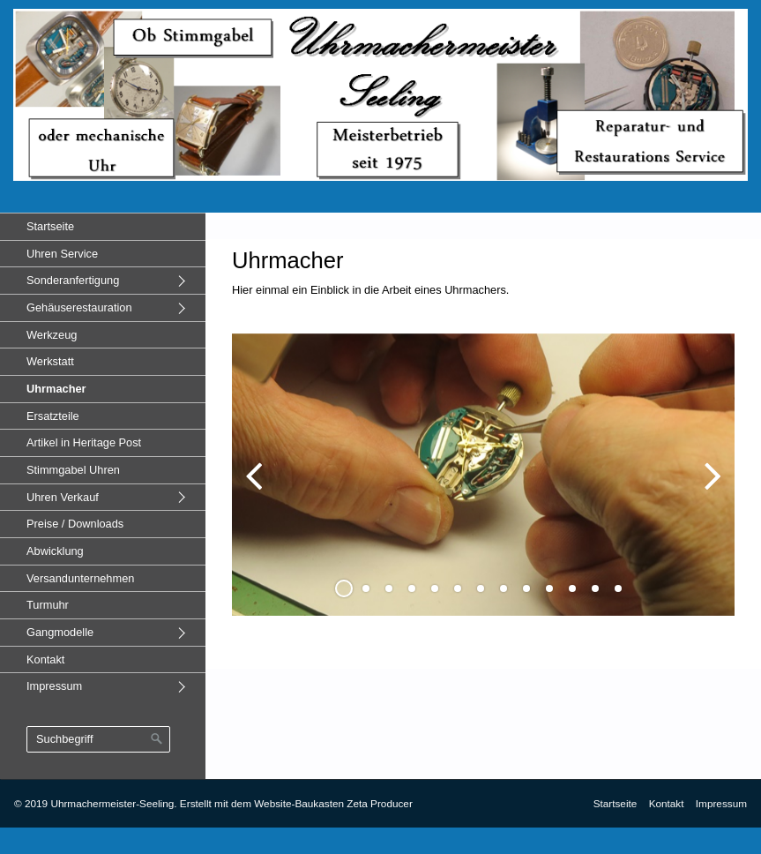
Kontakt (45, 659)
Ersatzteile (52, 416)
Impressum (54, 686)
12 (595, 588)
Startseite (50, 226)
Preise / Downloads (74, 523)
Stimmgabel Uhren (73, 469)
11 (572, 588)
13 (618, 588)
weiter (708, 489)
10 (549, 588)
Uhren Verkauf (62, 497)
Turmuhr (47, 604)
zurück (258, 489)
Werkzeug (51, 334)
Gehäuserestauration (79, 307)
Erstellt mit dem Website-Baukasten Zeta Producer (296, 803)
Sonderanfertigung (72, 280)
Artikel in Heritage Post (83, 442)
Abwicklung (55, 551)
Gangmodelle (59, 632)
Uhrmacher (56, 388)
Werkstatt (50, 361)
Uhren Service (62, 253)
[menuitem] (102, 226)
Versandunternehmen (80, 578)
